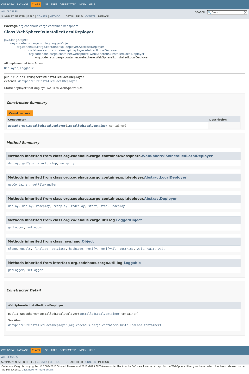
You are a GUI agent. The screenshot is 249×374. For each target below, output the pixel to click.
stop (53, 163)
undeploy (67, 163)
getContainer (18, 184)
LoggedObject (129, 220)
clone (12, 248)
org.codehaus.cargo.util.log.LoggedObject (40, 43)
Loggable (27, 68)
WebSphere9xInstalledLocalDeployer (37, 125)
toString (126, 248)
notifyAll (108, 248)
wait (140, 248)
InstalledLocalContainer (87, 125)
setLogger (35, 227)
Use (45, 4)
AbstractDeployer (160, 199)
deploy (13, 163)
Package (22, 4)
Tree (54, 4)
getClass (59, 248)
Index (83, 4)
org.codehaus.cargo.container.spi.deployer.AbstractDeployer (60, 47)
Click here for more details (38, 369)
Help (92, 4)
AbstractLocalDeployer (165, 177)
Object (88, 241)
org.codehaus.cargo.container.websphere (48, 26)
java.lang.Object (16, 39)
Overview (7, 4)
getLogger (16, 227)
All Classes (9, 11)
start (42, 163)
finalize (41, 248)
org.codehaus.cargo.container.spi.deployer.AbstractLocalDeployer (70, 50)
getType (28, 163)
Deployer (11, 68)
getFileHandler (44, 184)
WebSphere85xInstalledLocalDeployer (47, 81)
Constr (42, 16)
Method (55, 16)
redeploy (43, 206)
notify (91, 248)
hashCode (76, 248)
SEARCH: (200, 12)
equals (25, 248)
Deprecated (68, 4)
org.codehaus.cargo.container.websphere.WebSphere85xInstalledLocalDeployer (86, 54)
